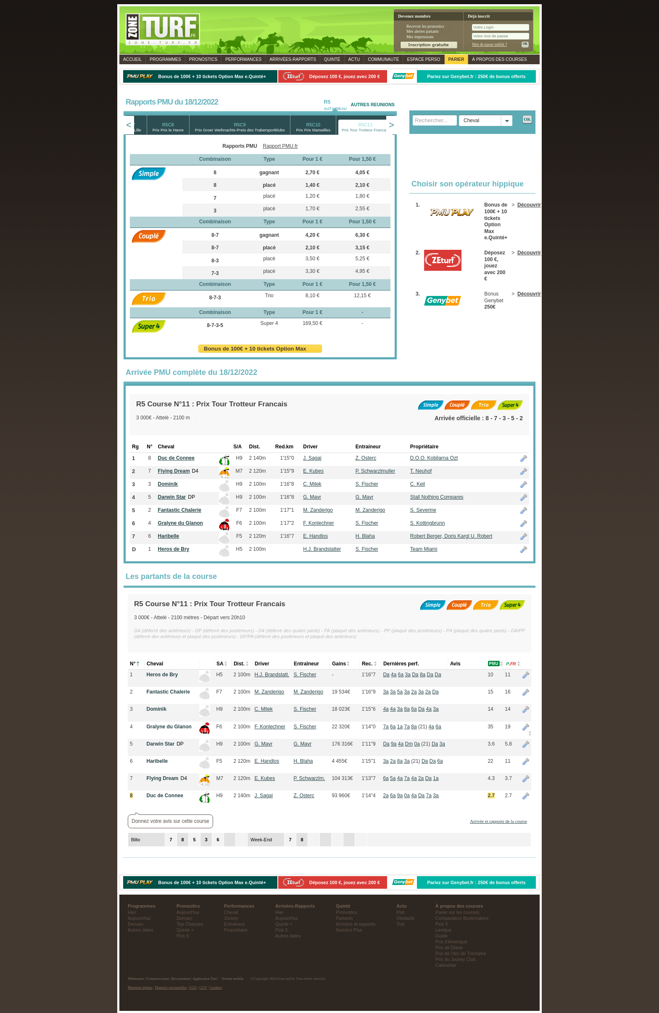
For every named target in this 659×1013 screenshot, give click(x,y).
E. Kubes (313, 471)
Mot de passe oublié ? (489, 44)
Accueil (132, 59)
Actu (354, 59)
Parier (456, 59)
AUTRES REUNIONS (373, 104)
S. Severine (423, 510)
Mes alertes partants (422, 31)
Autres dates (140, 929)
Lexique (443, 929)
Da (386, 675)
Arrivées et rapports (355, 924)
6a (400, 675)
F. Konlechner (318, 523)
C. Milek (312, 484)
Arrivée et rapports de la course (498, 821)
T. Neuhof (421, 471)
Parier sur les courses (457, 912)
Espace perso (423, 59)
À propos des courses (499, 59)
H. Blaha (365, 536)
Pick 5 (183, 935)
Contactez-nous (158, 978)
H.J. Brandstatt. (271, 675)
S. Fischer (367, 484)
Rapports (292, 59)
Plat (401, 912)
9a (393, 744)
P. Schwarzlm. (309, 778)
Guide (441, 935)
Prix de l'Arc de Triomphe (460, 953)
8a (422, 675)
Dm (409, 744)
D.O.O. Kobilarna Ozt (434, 458)
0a (417, 744)
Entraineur (234, 924)
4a (393, 675)
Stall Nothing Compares (437, 497)
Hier (132, 912)
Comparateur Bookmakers (461, 918)
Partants (344, 918)
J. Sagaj (312, 458)
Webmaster (136, 978)
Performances (243, 59)
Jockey (231, 918)
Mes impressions (420, 36)
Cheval (231, 912)
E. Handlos (315, 536)
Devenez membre (414, 16)
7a (385, 727)
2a (413, 692)
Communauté (383, 59)
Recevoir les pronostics (425, 26)
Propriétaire (236, 929)
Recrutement (180, 978)
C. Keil (417, 484)
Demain (135, 924)
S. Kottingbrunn (427, 523)
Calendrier (445, 965)
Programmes (165, 59)
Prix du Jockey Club (455, 959)
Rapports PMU (239, 146)
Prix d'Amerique (451, 941)
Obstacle (406, 918)
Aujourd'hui (139, 918)
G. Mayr (312, 497)
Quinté (332, 59)
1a (400, 727)
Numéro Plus (349, 929)
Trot (401, 924)
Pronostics (203, 59)
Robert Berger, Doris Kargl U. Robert (451, 536)
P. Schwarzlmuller (375, 471)
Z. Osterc (366, 458)
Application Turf (204, 978)
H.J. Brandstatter (322, 549)
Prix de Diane (449, 947)
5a (400, 692)
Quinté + (185, 929)
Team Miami (424, 549)
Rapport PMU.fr (280, 146)
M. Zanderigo (318, 510)
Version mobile (232, 978)
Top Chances (190, 924)
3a (408, 675)
